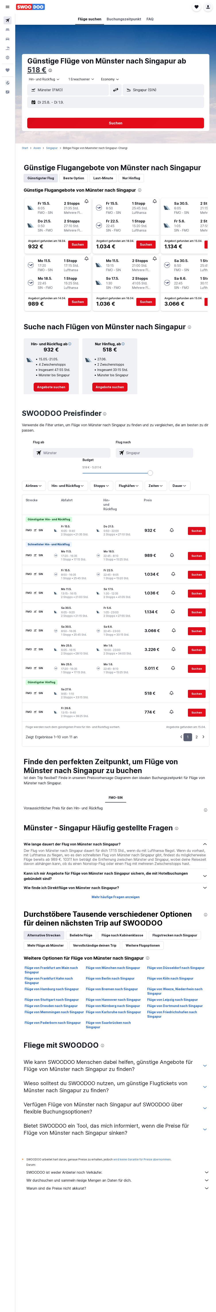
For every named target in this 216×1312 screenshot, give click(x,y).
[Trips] (7, 70)
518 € (36, 70)
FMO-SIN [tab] (116, 797)
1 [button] (188, 737)
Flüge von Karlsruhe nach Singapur (113, 1012)
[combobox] (44, 79)
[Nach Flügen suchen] (7, 20)
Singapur (52, 148)
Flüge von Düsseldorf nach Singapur (175, 968)
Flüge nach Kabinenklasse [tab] (122, 935)
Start (25, 148)
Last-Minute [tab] (103, 178)
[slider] (150, 473)
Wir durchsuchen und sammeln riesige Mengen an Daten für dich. (117, 1180)
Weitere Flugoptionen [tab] (143, 945)
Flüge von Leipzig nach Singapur (172, 999)
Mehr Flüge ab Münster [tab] (45, 945)
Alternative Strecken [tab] (43, 935)
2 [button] (197, 737)
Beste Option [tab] (73, 178)
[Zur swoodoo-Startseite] (30, 7)
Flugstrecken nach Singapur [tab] (174, 935)
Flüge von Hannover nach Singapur (113, 999)
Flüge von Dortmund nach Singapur (175, 1006)
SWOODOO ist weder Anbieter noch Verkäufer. (117, 1172)
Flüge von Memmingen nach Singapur (54, 1012)
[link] (51, 387)
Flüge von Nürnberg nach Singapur (113, 1006)
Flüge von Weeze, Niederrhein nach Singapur (174, 991)
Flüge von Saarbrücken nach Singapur (108, 1025)
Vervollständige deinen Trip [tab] (94, 945)
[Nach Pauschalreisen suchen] (7, 48)
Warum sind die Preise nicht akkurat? (117, 1188)
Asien (37, 148)
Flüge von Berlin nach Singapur (110, 978)
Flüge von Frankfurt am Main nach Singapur (51, 970)
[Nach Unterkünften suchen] (7, 29)
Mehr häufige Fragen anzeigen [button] (116, 897)
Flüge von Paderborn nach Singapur (53, 1023)
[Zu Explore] (7, 57)
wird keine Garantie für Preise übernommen (142, 1159)
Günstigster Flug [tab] (40, 178)
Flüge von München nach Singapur (113, 968)
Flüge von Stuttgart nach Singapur (52, 999)
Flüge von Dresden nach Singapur (51, 1006)
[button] (7, 7)
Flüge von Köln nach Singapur (170, 978)
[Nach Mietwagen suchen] (7, 39)
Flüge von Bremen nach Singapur (112, 989)
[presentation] (50, 70)
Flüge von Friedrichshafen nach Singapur (172, 1014)
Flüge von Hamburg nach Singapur (52, 989)
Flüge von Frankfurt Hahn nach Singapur (49, 980)
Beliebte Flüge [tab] (81, 935)
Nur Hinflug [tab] (131, 178)
